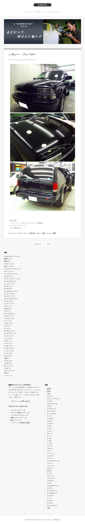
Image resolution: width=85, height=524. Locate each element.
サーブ (6, 311)
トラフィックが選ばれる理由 (20, 422)
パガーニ (7, 306)
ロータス (7, 289)
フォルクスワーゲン (10, 269)
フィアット (7, 303)
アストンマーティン (10, 279)
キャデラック (8, 331)
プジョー (7, 316)
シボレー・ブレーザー (22, 54)
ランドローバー (9, 274)
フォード (7, 338)
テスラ (6, 341)
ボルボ (6, 308)
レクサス (7, 348)
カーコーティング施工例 (26, 233)
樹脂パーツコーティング (19, 418)
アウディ (7, 264)
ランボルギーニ (9, 291)
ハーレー (7, 376)
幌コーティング (16, 420)
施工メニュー (47, 233)
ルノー (6, 321)
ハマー (6, 326)
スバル (6, 353)
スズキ (6, 363)
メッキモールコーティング (19, 415)
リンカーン (7, 336)
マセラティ (7, 296)
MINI (5, 261)
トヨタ (6, 346)
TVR (5, 373)
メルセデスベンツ (10, 256)
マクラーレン (8, 371)
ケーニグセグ (8, 313)
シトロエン (7, 318)
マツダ (6, 361)
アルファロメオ (9, 298)
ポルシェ (7, 266)
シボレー (38, 233)
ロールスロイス (9, 281)
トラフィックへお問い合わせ (20, 401)
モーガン (7, 286)
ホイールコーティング (18, 410)
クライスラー (8, 333)
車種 (54, 233)
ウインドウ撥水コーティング (20, 413)
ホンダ (6, 356)
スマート (7, 343)
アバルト (7, 301)
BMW (6, 259)
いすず (6, 368)
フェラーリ (7, 294)
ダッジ (6, 328)
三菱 (5, 358)
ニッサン (7, 351)
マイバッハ (7, 271)
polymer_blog (20, 59)
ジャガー (7, 276)
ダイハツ (7, 366)
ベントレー (7, 284)
